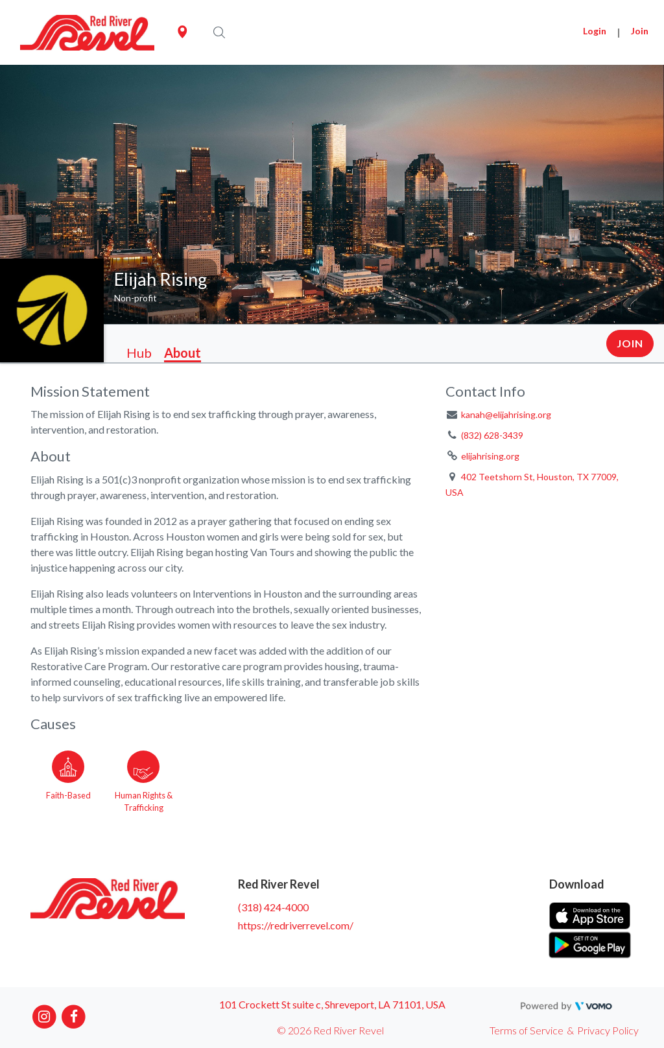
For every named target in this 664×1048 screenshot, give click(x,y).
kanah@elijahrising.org (506, 414)
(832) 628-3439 (492, 435)
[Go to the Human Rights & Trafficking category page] (143, 779)
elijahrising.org (490, 455)
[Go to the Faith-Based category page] (68, 779)
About (182, 352)
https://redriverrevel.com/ (295, 925)
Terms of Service (526, 1030)
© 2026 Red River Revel (330, 1030)
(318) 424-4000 (273, 907)
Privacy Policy (608, 1030)
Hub (139, 352)
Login (594, 30)
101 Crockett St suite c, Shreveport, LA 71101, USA (332, 1004)
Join (639, 30)
